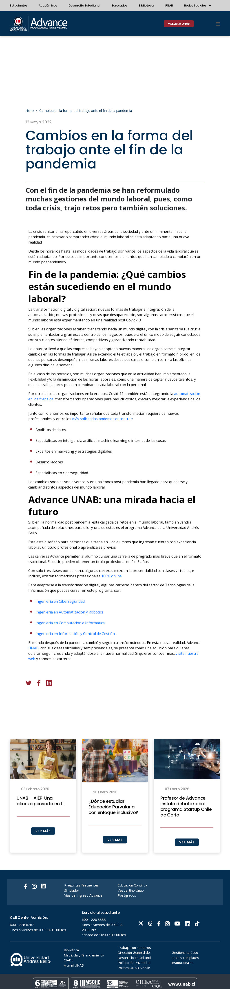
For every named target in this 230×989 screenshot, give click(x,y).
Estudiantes (18, 5)
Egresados (119, 5)
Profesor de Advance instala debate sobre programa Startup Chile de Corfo (186, 822)
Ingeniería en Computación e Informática (70, 638)
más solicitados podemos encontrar (102, 434)
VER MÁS (43, 847)
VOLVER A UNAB (179, 24)
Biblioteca (146, 5)
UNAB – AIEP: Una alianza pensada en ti (40, 816)
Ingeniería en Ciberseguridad (60, 617)
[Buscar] (210, 23)
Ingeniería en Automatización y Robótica (69, 627)
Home (30, 111)
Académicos (48, 5)
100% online (111, 591)
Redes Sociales (197, 5)
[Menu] (218, 24)
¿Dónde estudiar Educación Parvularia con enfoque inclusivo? (113, 822)
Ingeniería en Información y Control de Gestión (75, 649)
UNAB (169, 5)
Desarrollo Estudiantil (84, 5)
